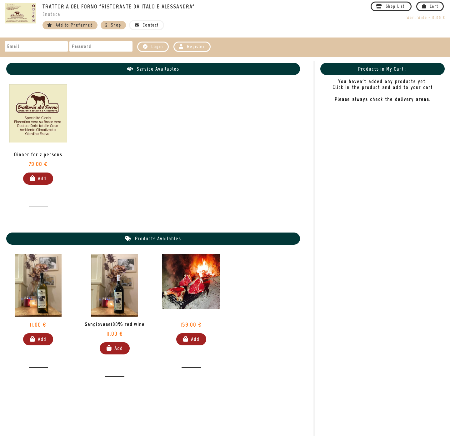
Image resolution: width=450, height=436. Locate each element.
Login (153, 46)
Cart (430, 6)
